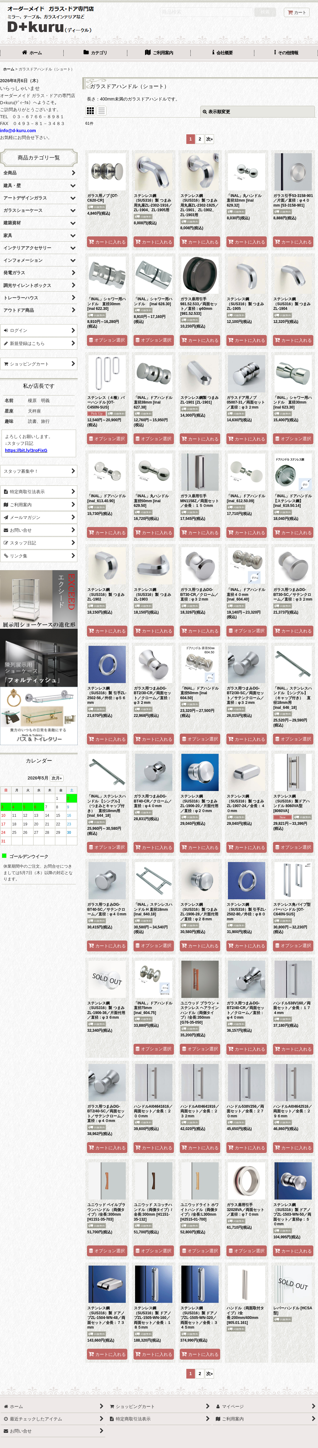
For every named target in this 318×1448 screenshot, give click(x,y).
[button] (286, 53)
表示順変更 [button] (216, 111)
